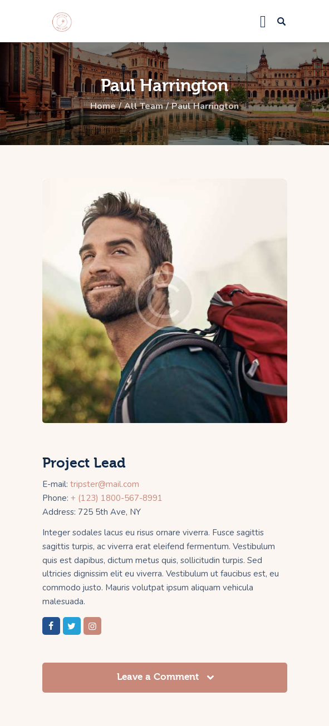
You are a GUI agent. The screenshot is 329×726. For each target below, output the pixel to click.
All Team (143, 106)
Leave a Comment (159, 677)
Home (103, 106)
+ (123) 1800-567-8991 (117, 498)
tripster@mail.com (104, 484)
